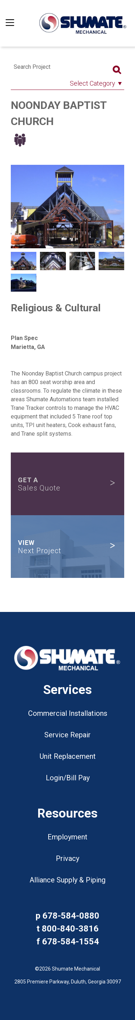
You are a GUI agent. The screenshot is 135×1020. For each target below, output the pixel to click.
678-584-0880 (70, 916)
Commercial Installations (67, 713)
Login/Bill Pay (68, 778)
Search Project (32, 66)
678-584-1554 (70, 942)
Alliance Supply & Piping (67, 880)
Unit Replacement (68, 756)
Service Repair (67, 735)
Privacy (67, 858)
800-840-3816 (70, 929)
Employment (67, 837)
